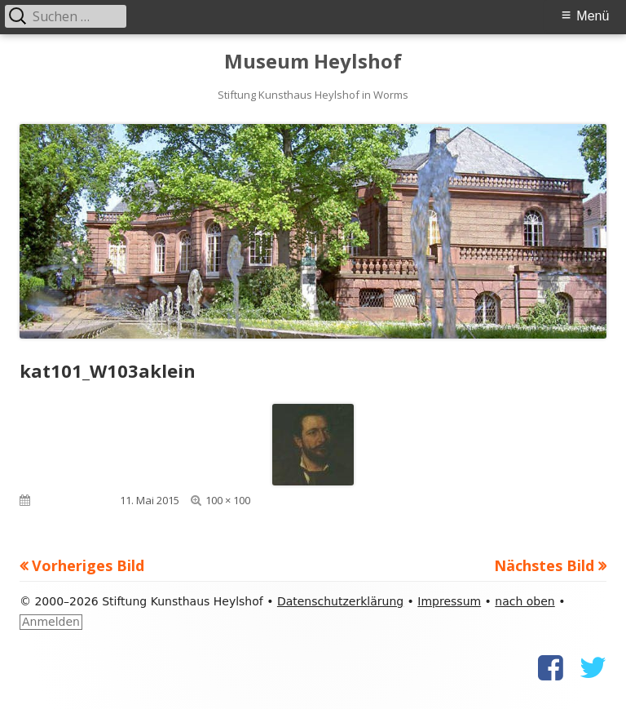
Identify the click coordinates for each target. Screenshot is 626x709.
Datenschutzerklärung (340, 601)
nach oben (524, 601)
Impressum (449, 601)
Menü (592, 16)
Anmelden (51, 621)
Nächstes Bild (544, 565)
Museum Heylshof (313, 61)
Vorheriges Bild (88, 565)
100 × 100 (227, 500)
